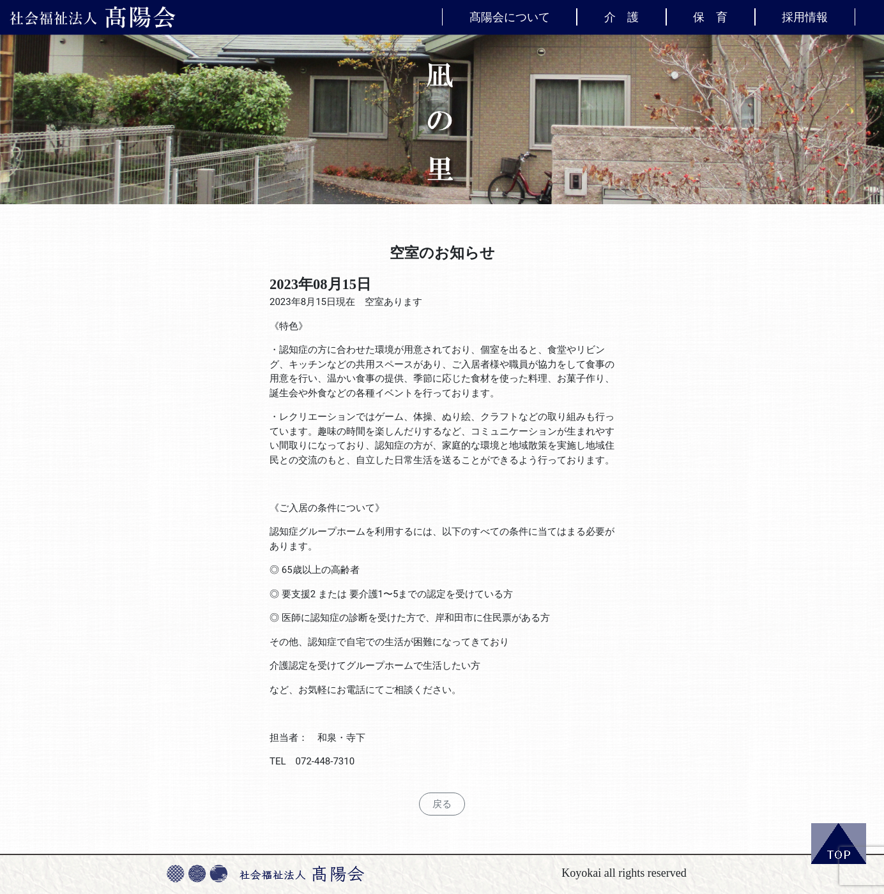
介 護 (621, 16)
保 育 (710, 16)
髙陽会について (509, 16)
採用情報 (805, 16)
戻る (442, 804)
